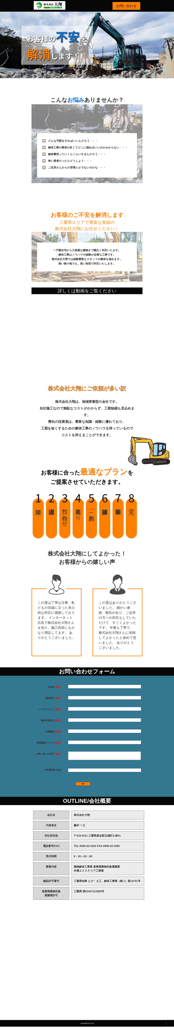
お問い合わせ (126, 6)
